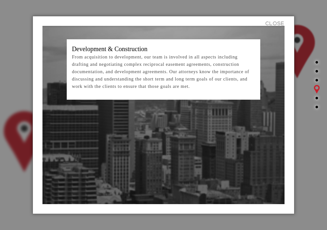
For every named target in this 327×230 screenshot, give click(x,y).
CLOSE (274, 23)
